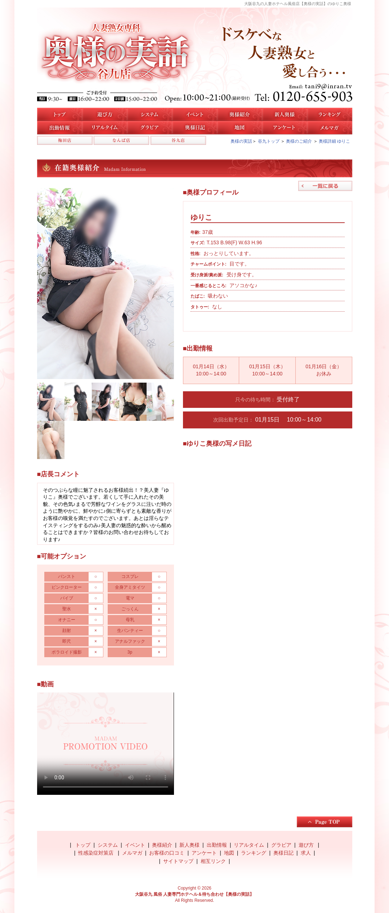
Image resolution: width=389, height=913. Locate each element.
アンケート (284, 127)
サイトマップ (178, 861)
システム (149, 114)
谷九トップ (269, 141)
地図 (239, 127)
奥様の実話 (241, 141)
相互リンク (213, 861)
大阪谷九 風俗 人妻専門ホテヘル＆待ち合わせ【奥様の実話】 (194, 894)
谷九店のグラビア (149, 127)
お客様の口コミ (166, 853)
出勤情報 (217, 845)
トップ (59, 114)
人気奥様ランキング (329, 114)
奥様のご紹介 (299, 141)
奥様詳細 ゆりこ (334, 141)
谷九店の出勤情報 (59, 127)
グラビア (281, 845)
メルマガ (329, 127)
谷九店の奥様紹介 (239, 114)
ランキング (253, 853)
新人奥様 (284, 114)
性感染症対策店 (96, 853)
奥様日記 (194, 127)
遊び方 (104, 114)
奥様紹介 (162, 845)
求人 (306, 853)
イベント (194, 114)
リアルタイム (104, 127)
